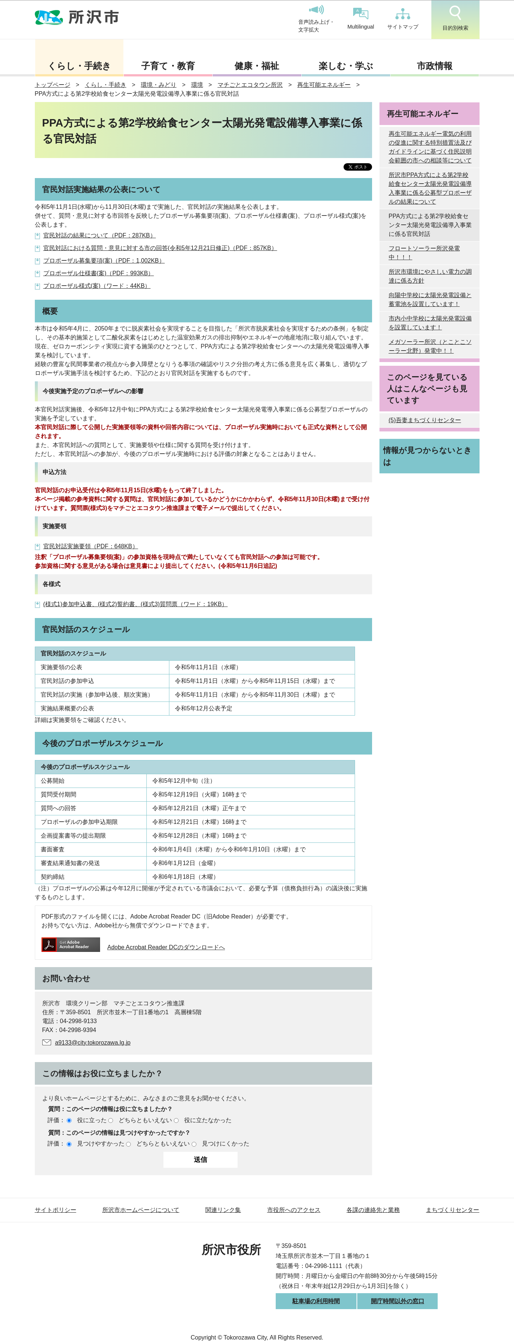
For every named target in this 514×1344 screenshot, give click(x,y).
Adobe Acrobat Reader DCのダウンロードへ (133, 947)
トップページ (52, 85)
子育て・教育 (168, 66)
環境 (197, 85)
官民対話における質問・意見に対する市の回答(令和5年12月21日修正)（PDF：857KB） (160, 248)
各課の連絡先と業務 (373, 1210)
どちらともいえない (145, 1120)
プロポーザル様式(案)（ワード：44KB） (97, 286)
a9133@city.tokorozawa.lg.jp (93, 1042)
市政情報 (434, 66)
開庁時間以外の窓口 (397, 1301)
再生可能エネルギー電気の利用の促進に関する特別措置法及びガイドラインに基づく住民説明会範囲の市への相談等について (430, 147)
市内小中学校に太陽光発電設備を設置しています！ (430, 323)
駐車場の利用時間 (316, 1301)
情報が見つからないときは (427, 456)
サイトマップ (402, 19)
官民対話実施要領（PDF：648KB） (90, 546)
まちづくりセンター (452, 1210)
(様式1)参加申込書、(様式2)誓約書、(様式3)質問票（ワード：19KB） (135, 604)
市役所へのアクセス (294, 1210)
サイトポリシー (55, 1210)
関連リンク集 (223, 1210)
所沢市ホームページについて (140, 1210)
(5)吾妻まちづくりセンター (425, 420)
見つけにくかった (225, 1143)
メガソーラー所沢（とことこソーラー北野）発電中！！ (430, 346)
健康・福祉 (257, 66)
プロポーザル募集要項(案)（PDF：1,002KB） (104, 260)
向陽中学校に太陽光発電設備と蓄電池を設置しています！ (430, 299)
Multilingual (361, 19)
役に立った (92, 1120)
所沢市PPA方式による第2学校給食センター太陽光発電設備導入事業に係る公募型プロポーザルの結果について (430, 188)
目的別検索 (455, 18)
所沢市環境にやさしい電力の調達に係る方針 (430, 276)
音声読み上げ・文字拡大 (316, 19)
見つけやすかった (101, 1143)
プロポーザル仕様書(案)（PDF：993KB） (98, 273)
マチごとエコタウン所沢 (250, 85)
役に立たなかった (208, 1120)
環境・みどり (158, 85)
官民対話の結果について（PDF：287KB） (99, 235)
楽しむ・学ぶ (346, 66)
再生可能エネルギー (324, 85)
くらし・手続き (79, 66)
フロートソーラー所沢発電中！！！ (424, 252)
